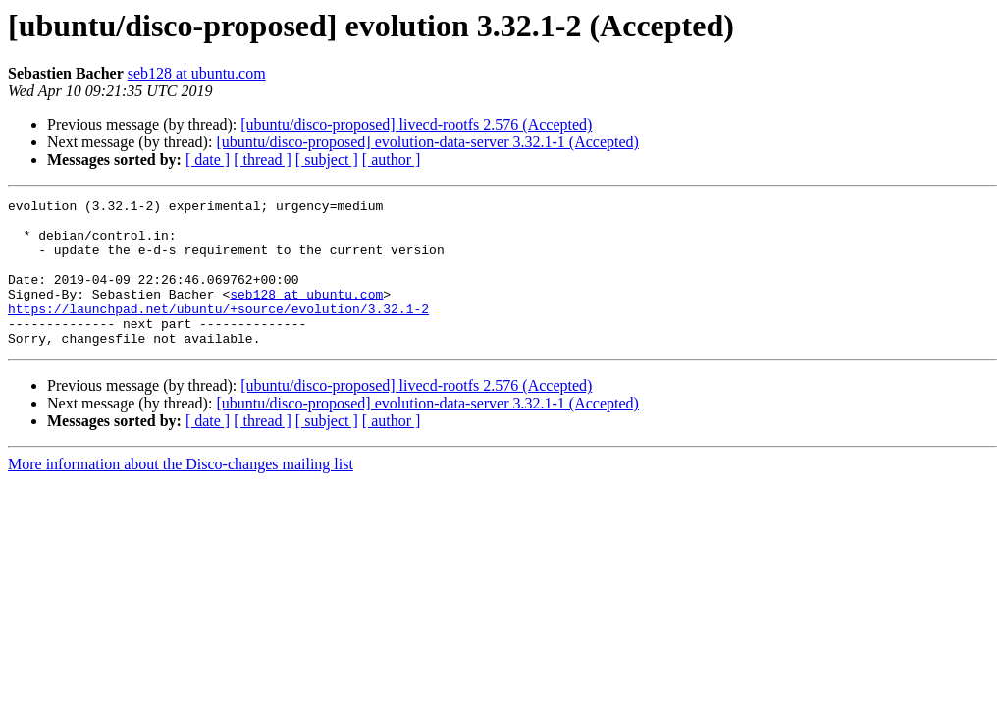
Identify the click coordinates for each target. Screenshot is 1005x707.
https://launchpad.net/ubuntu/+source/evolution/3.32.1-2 (218, 332)
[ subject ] (326, 159)
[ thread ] (262, 159)
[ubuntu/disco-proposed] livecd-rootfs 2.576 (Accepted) (416, 124)
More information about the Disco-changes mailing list (180, 493)
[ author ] (391, 159)
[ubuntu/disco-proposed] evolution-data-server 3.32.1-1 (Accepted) (427, 142)
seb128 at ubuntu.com (197, 73)
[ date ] (207, 159)
